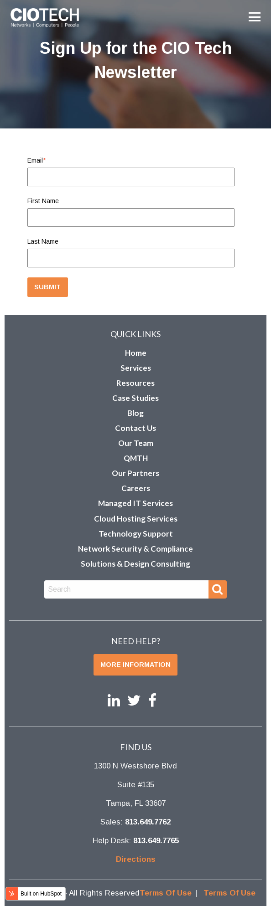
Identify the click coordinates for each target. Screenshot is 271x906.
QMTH (136, 458)
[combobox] (126, 589)
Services (135, 368)
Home (135, 353)
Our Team (135, 443)
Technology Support (136, 533)
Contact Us (135, 428)
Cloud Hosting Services (135, 518)
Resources (135, 383)
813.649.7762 (148, 822)
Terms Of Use (166, 893)
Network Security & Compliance (135, 548)
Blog (135, 413)
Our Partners (135, 473)
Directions (136, 859)
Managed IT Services (135, 503)
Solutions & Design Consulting (135, 563)
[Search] (217, 589)
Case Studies (135, 398)
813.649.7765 (156, 840)
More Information (135, 664)
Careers (135, 488)
